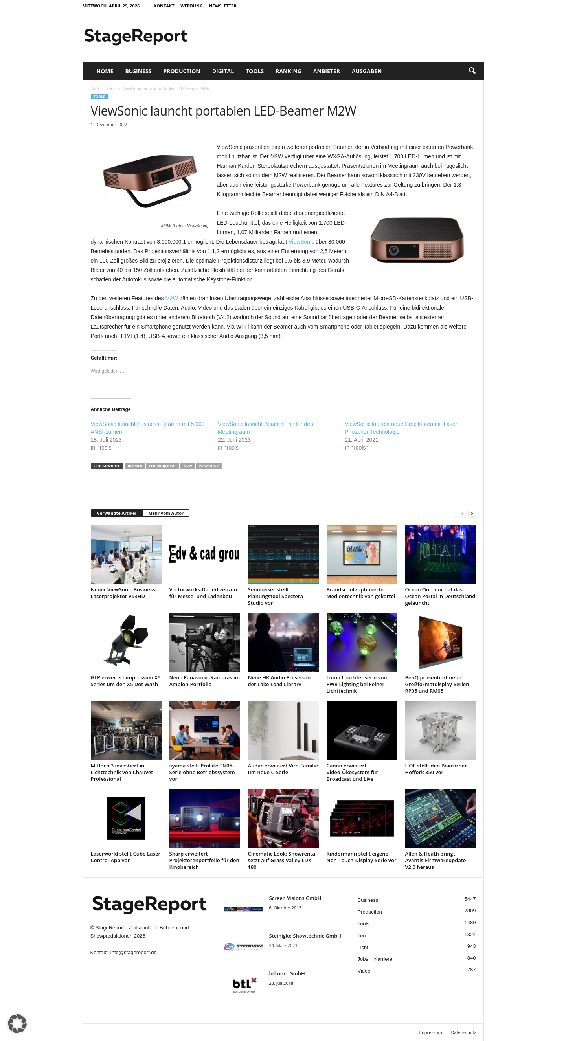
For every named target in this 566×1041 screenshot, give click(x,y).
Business (138, 71)
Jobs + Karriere (375, 959)
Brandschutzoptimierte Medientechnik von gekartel (361, 593)
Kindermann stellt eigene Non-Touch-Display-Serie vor (362, 857)
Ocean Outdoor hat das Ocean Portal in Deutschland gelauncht (440, 596)
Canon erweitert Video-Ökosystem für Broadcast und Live (353, 772)
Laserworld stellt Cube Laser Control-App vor (126, 857)
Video (364, 971)
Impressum (430, 1032)
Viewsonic (209, 465)
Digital (223, 71)
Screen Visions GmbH (295, 897)
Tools (255, 71)
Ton (362, 935)
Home (105, 71)
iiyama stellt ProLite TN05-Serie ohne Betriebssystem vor (202, 772)
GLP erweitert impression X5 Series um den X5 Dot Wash (126, 681)
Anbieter (326, 71)
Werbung (191, 6)
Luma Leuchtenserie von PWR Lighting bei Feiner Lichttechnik (357, 684)
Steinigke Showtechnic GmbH (305, 935)
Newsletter (222, 6)
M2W (171, 298)
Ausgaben (367, 71)
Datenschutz (463, 1032)
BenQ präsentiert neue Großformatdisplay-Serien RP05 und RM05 (437, 684)
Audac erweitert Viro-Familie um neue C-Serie (283, 769)
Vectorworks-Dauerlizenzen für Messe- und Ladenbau (203, 593)
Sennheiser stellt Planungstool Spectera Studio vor (275, 596)
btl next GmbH (287, 973)
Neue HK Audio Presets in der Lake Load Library (279, 681)
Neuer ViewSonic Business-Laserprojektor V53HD (124, 593)
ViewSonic (301, 242)
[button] (472, 71)
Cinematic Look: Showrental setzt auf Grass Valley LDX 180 (282, 860)
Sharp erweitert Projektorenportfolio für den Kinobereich (204, 860)
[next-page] (472, 513)
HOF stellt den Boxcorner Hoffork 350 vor (436, 769)
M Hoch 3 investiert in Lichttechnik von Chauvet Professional (122, 772)
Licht (363, 947)
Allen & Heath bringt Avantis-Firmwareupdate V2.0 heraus (435, 860)
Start (95, 88)
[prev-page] (463, 513)
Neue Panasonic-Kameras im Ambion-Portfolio (204, 681)
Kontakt (164, 6)
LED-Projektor (163, 465)
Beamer (135, 465)
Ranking (288, 71)
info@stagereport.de (133, 952)
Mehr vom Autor (166, 513)
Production (181, 71)
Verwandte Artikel (116, 513)
